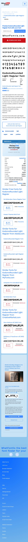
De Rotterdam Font (10, 297)
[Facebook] (11, 454)
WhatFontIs (6, 12)
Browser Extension (7, 468)
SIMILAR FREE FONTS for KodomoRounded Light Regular (14, 124)
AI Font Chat (5, 471)
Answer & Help (13, 392)
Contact (4, 537)
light (18, 131)
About (3, 534)
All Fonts (14, 12)
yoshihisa (18, 134)
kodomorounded (9, 131)
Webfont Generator (14, 427)
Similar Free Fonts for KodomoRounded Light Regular (12, 191)
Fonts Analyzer (6, 478)
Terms (4, 528)
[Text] (8, 31)
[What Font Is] (5, 3)
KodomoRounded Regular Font (13, 239)
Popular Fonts (5, 516)
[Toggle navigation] (25, 4)
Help (3, 485)
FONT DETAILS (8, 208)
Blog (3, 475)
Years (3, 513)
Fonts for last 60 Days (8, 506)
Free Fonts (5, 495)
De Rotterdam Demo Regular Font (14, 199)
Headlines (19, 183)
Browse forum (14, 420)
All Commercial (9, 14)
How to (4, 488)
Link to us (4, 465)
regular (5, 134)
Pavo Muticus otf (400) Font (12, 322)
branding (15, 181)
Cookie (4, 531)
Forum (4, 503)
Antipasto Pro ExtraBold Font (13, 282)
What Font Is (5, 462)
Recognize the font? (14, 416)
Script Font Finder (7, 519)
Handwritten (22, 158)
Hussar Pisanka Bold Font (12, 214)
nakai (11, 134)
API (3, 498)
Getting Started (6, 491)
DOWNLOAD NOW (14, 40)
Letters (4, 510)
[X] (17, 454)
